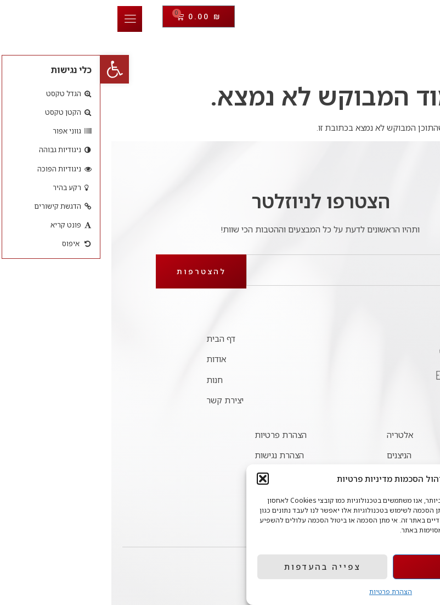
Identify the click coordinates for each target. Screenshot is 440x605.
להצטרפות (101, 271)
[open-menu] (29, 18)
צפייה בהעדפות (222, 566)
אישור (358, 566)
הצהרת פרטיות (290, 591)
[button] (14, 69)
